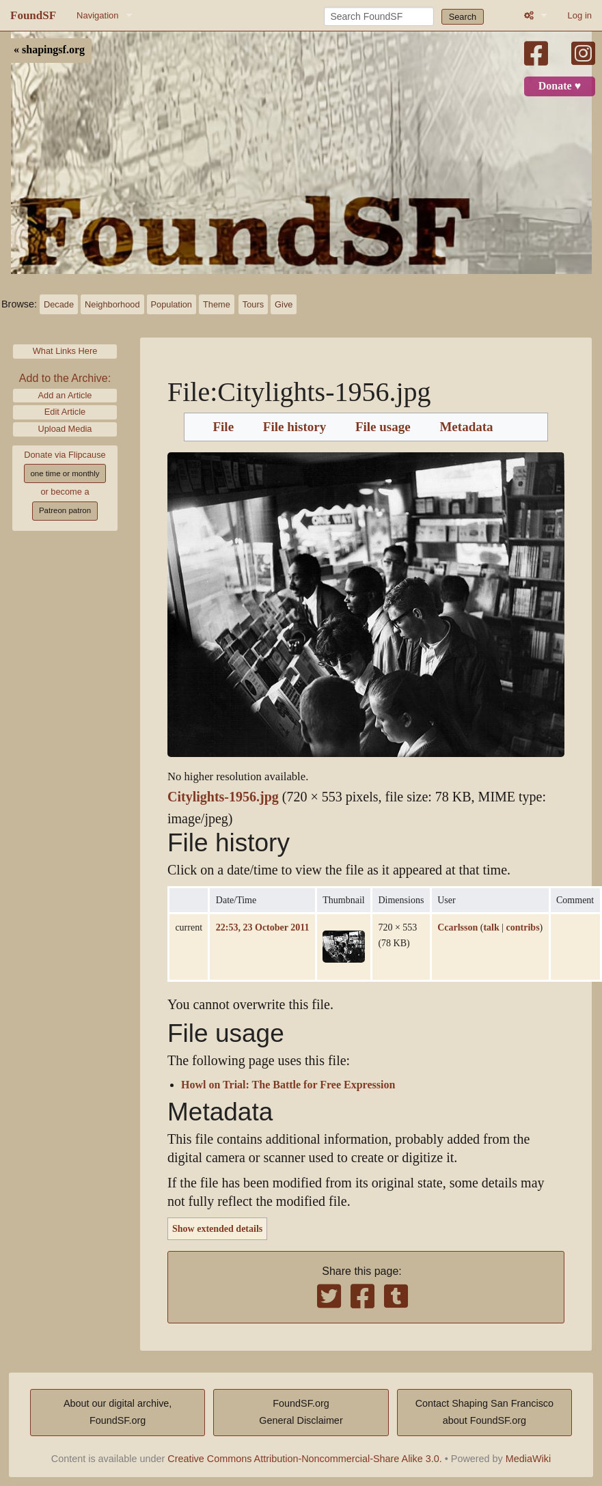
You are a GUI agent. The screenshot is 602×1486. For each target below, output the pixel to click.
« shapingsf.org (49, 50)
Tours (253, 304)
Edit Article (64, 412)
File (223, 427)
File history (294, 427)
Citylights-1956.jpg (223, 797)
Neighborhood (112, 304)
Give (283, 304)
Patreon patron (65, 510)
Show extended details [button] (217, 1228)
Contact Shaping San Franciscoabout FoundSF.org (484, 1412)
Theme (216, 304)
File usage (383, 427)
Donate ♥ (559, 86)
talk (491, 927)
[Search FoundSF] (379, 16)
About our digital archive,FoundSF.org (118, 1412)
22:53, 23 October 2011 (263, 927)
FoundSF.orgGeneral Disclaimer (300, 1412)
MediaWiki (528, 1458)
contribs (523, 927)
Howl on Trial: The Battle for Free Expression (288, 1085)
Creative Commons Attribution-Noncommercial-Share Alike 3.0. (304, 1458)
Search (463, 17)
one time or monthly (64, 473)
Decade (59, 304)
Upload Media (65, 429)
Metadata (466, 427)
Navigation (97, 15)
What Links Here (65, 351)
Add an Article (65, 395)
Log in (580, 15)
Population (171, 304)
